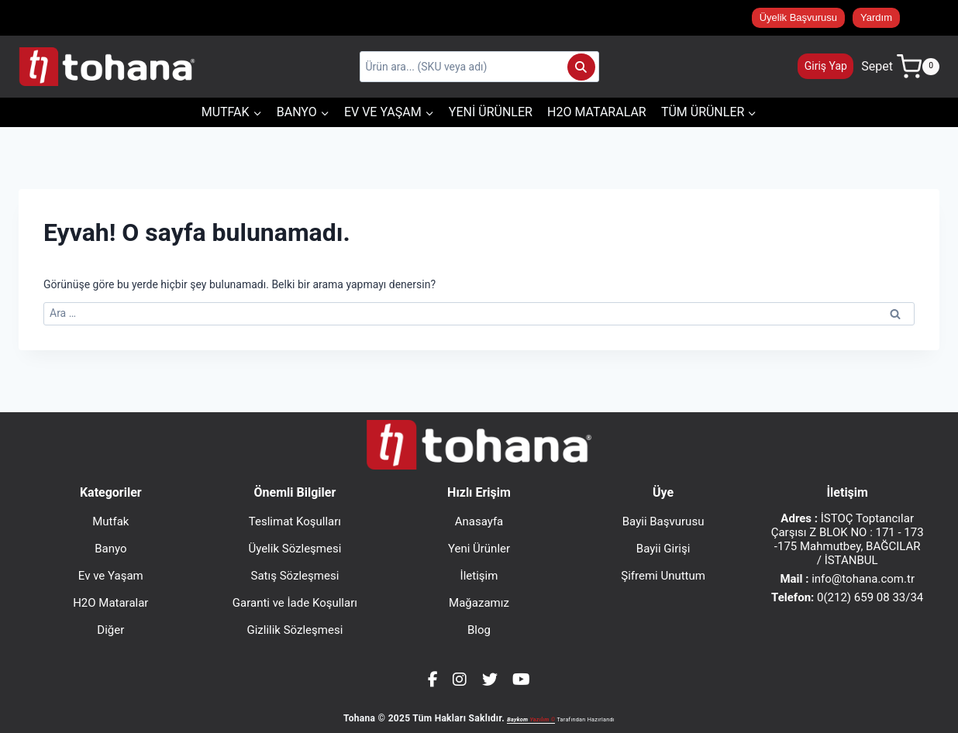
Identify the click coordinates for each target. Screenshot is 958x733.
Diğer (110, 630)
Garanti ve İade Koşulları (295, 603)
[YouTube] (521, 679)
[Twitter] (490, 679)
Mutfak (110, 521)
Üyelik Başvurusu (798, 17)
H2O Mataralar (596, 112)
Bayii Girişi (663, 549)
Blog (479, 630)
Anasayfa (479, 521)
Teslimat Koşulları (295, 521)
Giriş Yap (826, 66)
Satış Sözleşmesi (295, 576)
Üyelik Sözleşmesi (294, 549)
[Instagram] (460, 679)
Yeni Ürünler (490, 112)
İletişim (479, 576)
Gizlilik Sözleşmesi (294, 630)
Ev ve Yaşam (110, 576)
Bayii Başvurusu (663, 521)
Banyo (110, 549)
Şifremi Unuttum (663, 576)
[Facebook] (433, 679)
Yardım (876, 17)
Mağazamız (479, 603)
